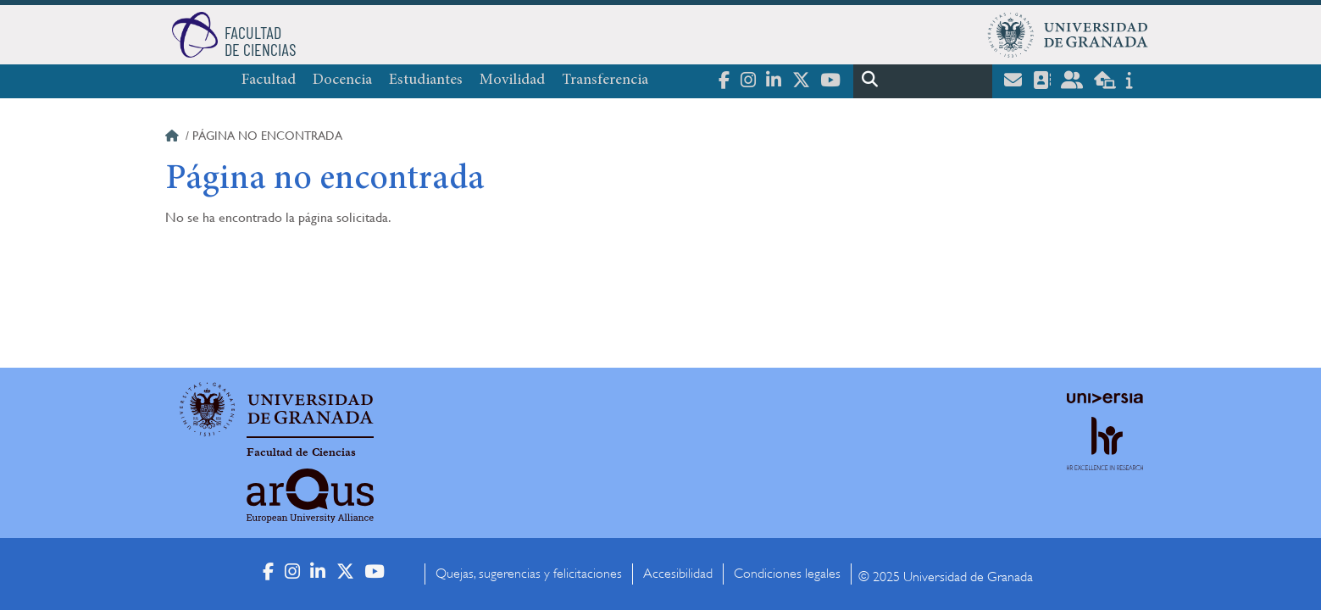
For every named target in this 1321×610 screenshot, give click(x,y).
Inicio (173, 138)
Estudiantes (426, 80)
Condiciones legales (787, 573)
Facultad (268, 80)
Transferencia (605, 80)
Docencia (342, 80)
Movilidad (512, 80)
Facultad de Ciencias (301, 452)
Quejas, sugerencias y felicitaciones (529, 573)
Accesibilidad (678, 573)
